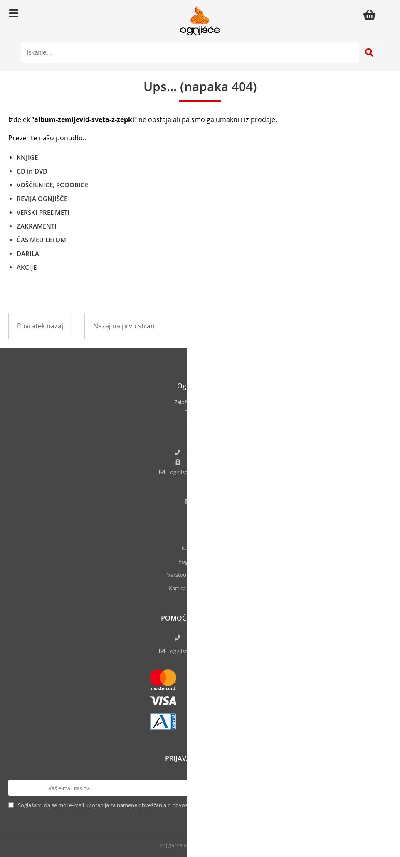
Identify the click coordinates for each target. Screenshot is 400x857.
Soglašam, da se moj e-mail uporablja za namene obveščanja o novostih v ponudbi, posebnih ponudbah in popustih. (161, 805)
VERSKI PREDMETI (43, 212)
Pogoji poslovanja (200, 561)
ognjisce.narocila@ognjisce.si (205, 651)
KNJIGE (27, 157)
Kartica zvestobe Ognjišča (200, 588)
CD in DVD (32, 171)
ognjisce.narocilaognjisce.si (205, 472)
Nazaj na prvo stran (124, 325)
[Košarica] (371, 14)
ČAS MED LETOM (41, 240)
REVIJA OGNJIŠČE (42, 198)
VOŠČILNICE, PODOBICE (52, 185)
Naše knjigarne (200, 548)
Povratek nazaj (40, 325)
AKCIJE (27, 267)
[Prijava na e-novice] (384, 788)
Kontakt (200, 535)
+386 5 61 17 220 (205, 452)
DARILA (28, 253)
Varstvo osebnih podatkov (200, 575)
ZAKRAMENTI (37, 226)
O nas (200, 521)
